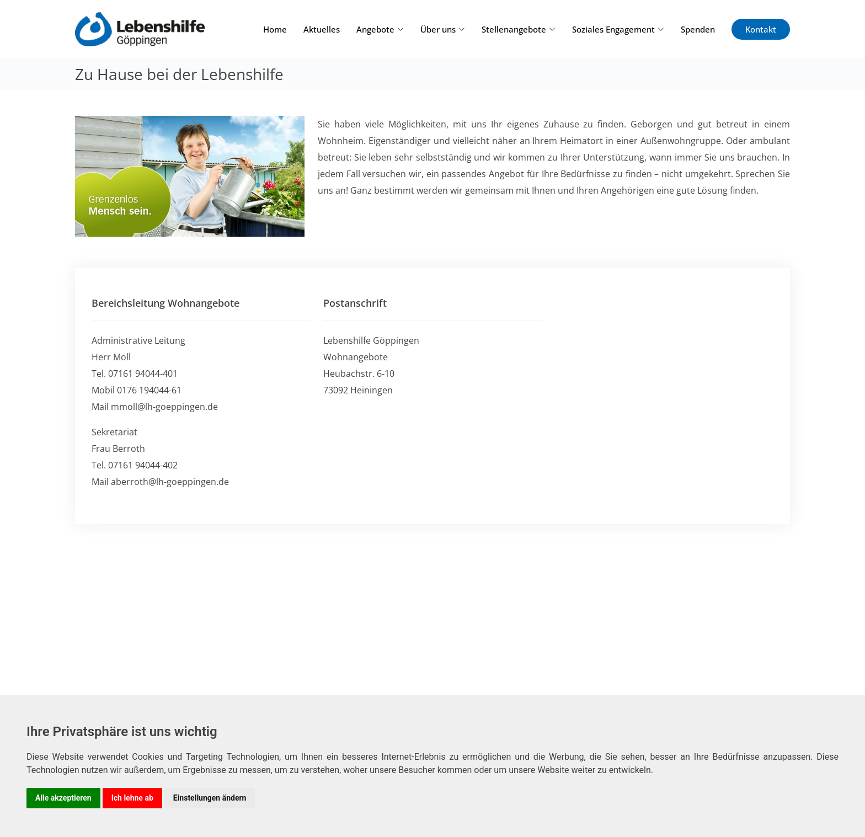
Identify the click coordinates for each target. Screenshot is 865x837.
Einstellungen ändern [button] (210, 797)
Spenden (698, 29)
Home (275, 29)
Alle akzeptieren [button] (63, 797)
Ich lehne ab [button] (132, 797)
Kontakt (760, 29)
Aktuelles (321, 29)
